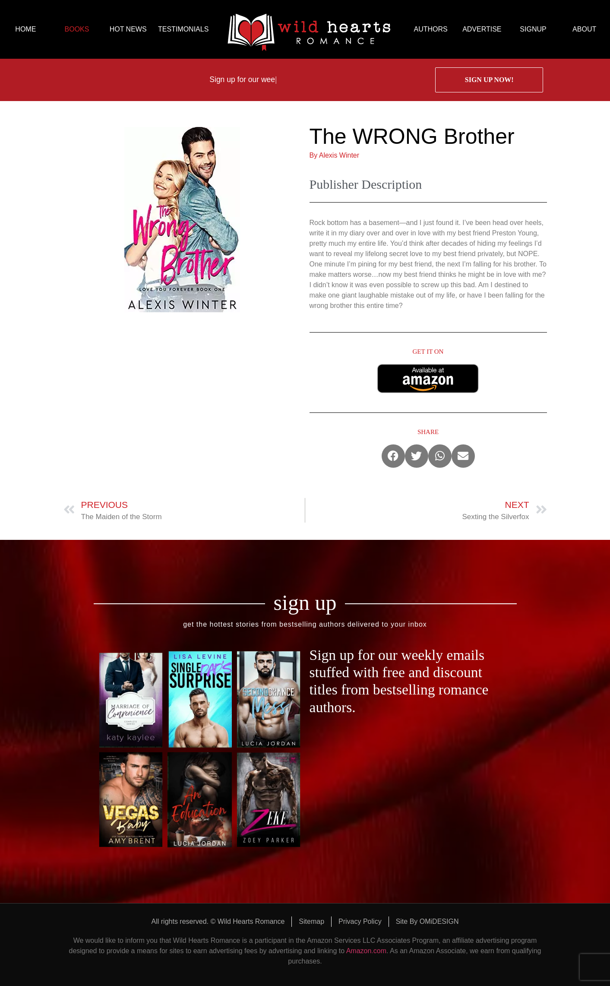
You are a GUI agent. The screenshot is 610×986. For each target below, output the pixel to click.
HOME (25, 29)
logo (309, 29)
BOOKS (77, 29)
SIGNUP (533, 29)
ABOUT (584, 29)
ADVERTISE (481, 29)
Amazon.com (366, 950)
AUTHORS (431, 29)
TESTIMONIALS (183, 29)
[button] (393, 456)
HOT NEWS (128, 29)
